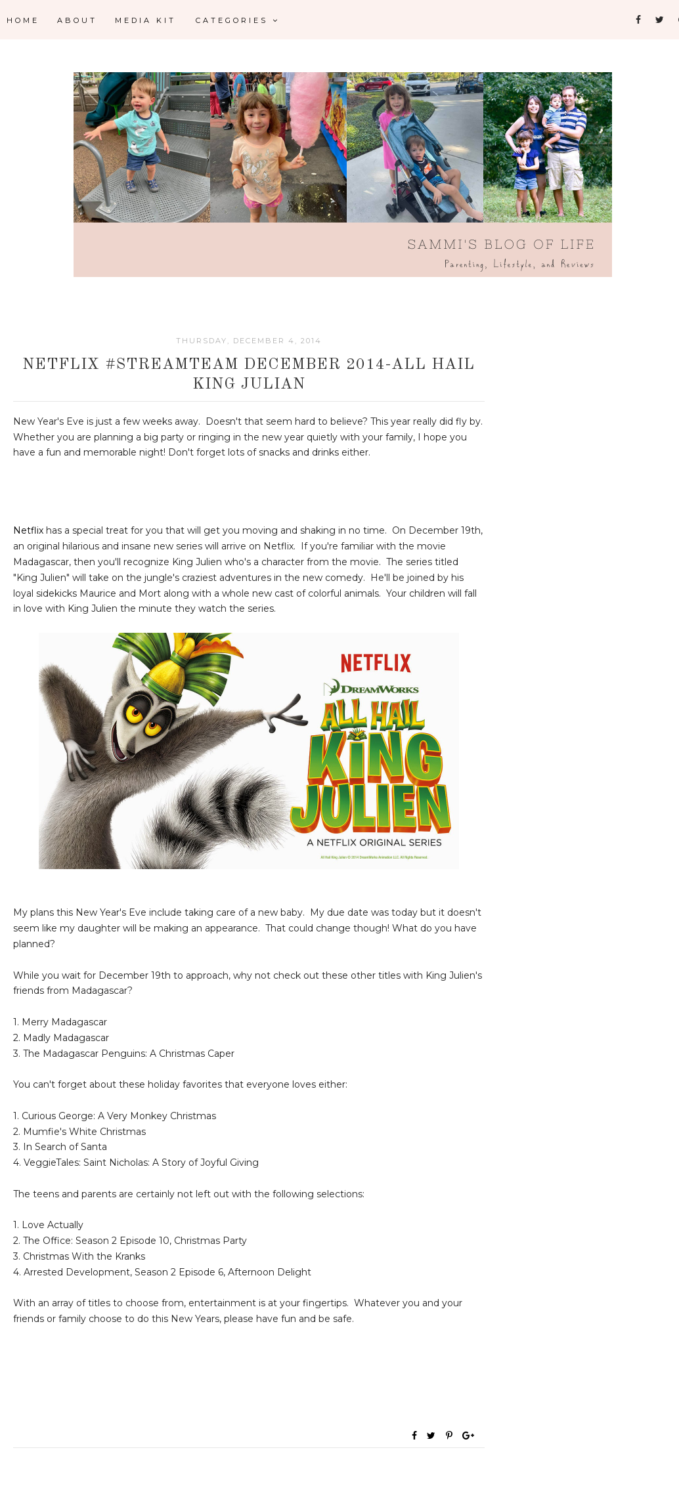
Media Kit (145, 20)
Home (23, 20)
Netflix (28, 530)
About (77, 20)
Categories (238, 20)
